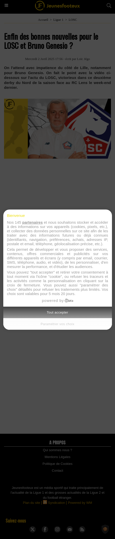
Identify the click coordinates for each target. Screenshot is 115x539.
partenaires (32, 222)
